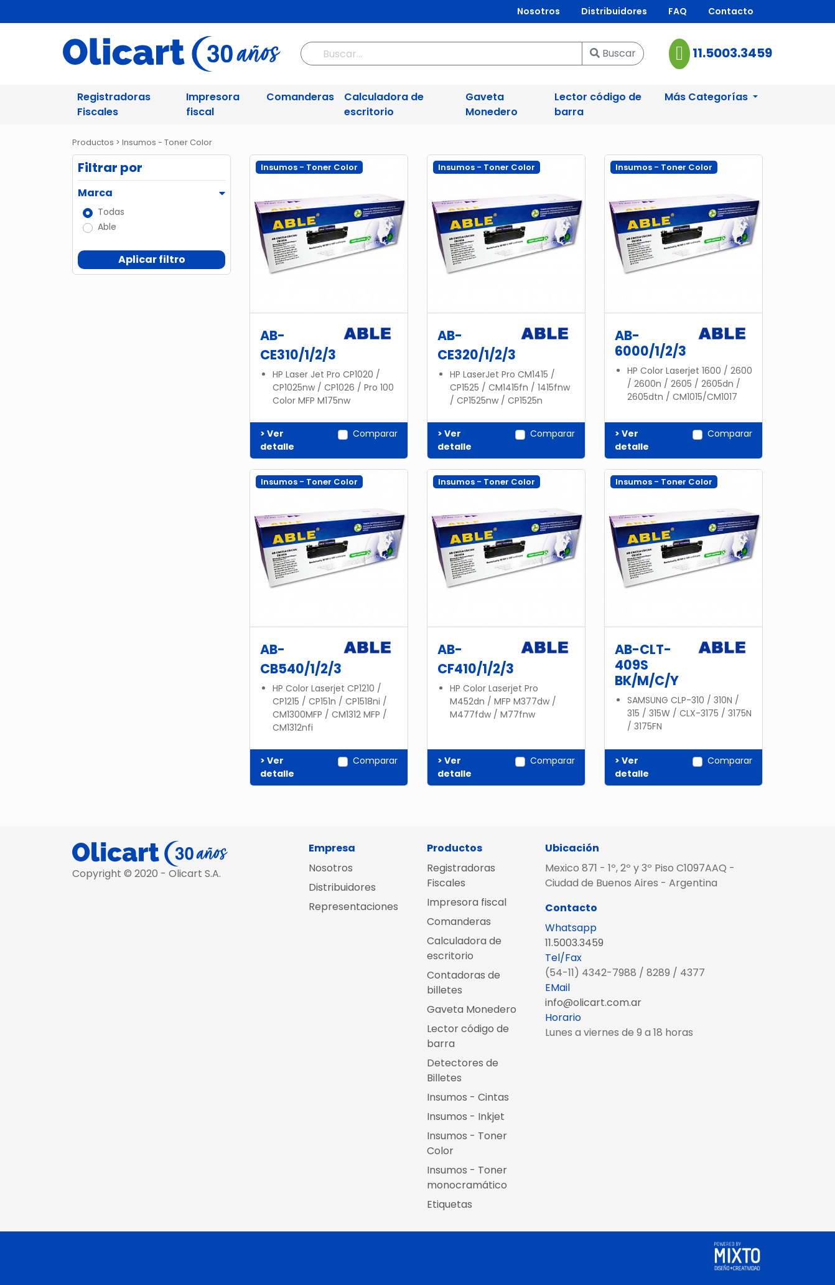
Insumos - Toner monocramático (467, 1177)
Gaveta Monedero (491, 104)
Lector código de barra (597, 104)
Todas (111, 212)
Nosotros (538, 11)
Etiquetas (449, 1204)
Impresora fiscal (213, 104)
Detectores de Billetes (462, 1070)
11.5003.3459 (731, 53)
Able (107, 226)
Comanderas (300, 97)
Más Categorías (707, 97)
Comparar (375, 433)
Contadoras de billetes (463, 982)
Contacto (730, 11)
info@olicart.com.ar (593, 1002)
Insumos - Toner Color (467, 1143)
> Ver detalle (277, 440)
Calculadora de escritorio (384, 104)
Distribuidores (614, 11)
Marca (95, 193)
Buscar (613, 53)
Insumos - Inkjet (466, 1116)
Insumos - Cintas (468, 1097)
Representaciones (353, 906)
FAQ (677, 11)
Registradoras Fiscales (114, 104)
